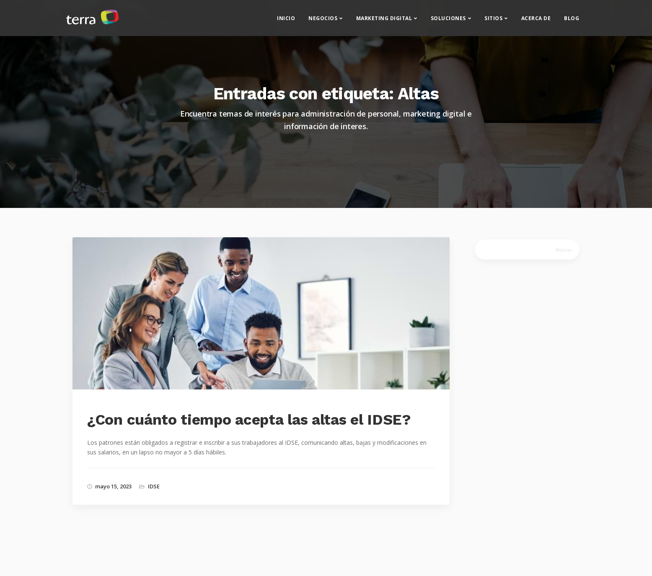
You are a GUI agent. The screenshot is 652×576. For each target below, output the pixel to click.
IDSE (154, 486)
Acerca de (536, 21)
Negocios (322, 21)
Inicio (286, 21)
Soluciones (448, 21)
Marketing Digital (384, 21)
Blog (571, 21)
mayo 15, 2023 (113, 486)
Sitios (493, 21)
